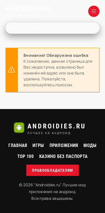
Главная (17, 145)
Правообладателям (52, 170)
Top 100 (25, 156)
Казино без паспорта (63, 156)
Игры (38, 145)
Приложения (64, 145)
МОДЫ (89, 145)
